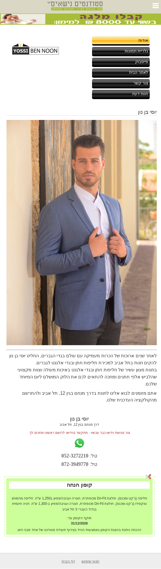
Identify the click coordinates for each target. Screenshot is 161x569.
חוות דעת (140, 94)
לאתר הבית (138, 72)
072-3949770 (74, 464)
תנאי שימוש (91, 561)
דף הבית (68, 561)
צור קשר (140, 83)
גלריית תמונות (136, 51)
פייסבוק (141, 61)
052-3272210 (74, 456)
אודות (143, 40)
